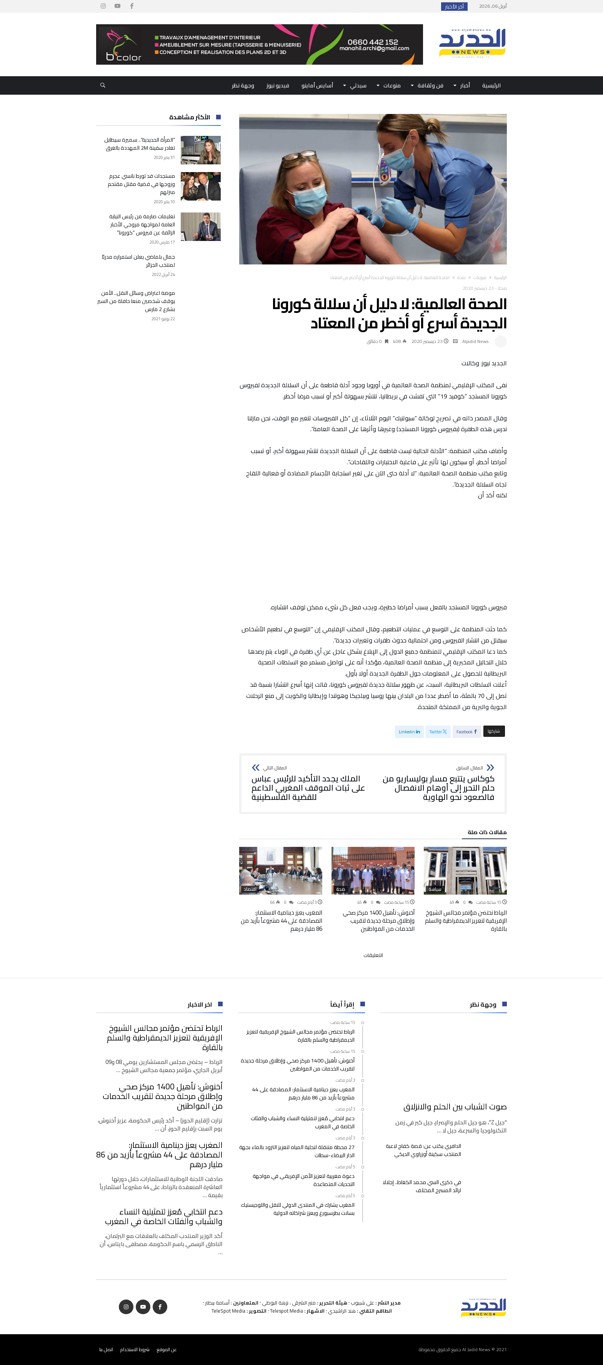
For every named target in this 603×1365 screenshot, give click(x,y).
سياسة (434, 889)
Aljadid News (475, 341)
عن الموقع (167, 1349)
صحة (461, 277)
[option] (465, 890)
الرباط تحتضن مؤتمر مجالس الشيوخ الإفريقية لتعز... (379, 6)
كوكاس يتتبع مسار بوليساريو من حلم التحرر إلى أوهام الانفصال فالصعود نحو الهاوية (436, 783)
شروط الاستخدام (135, 1349)
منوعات (479, 277)
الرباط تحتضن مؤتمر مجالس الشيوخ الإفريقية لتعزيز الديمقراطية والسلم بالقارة (466, 920)
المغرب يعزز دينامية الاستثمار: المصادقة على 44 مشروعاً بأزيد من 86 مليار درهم (281, 920)
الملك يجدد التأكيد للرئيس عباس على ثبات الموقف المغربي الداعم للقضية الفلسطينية (310, 783)
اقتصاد (250, 889)
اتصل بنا (106, 1349)
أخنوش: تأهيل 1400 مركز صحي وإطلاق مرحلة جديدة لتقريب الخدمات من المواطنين (379, 920)
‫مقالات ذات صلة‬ (487, 833)
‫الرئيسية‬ (500, 277)
